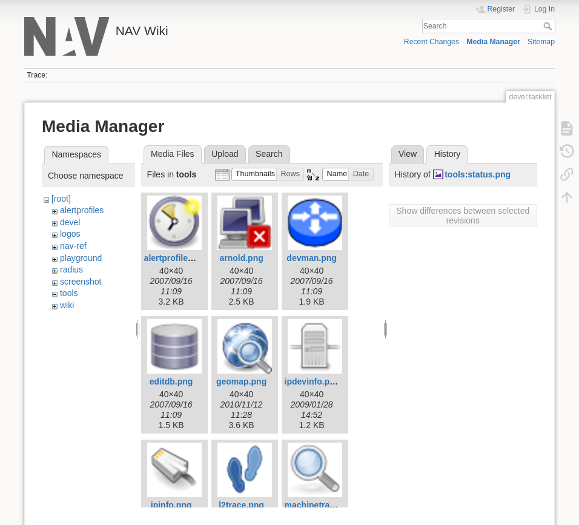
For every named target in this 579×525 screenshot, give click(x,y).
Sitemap (541, 42)
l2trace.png (241, 505)
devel (70, 222)
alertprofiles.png (177, 258)
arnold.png (241, 258)
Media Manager (493, 42)
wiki (67, 305)
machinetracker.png (325, 505)
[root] (61, 198)
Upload (224, 154)
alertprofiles (82, 210)
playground (81, 258)
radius (71, 269)
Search (549, 26)
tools (69, 293)
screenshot (80, 281)
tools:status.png (478, 174)
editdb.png (171, 381)
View (408, 154)
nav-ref (73, 246)
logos (70, 234)
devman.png (311, 258)
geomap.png (241, 381)
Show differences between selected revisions (462, 215)
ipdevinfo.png (312, 381)
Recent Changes (431, 42)
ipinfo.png (171, 505)
